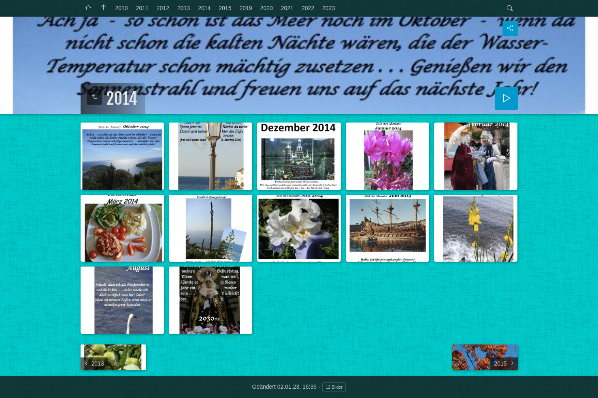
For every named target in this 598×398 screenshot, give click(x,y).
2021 (287, 8)
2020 (266, 8)
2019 (245, 8)
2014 (204, 8)
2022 (308, 8)
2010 (121, 8)
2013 (183, 8)
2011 (142, 8)
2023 (328, 8)
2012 (163, 8)
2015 (225, 8)
